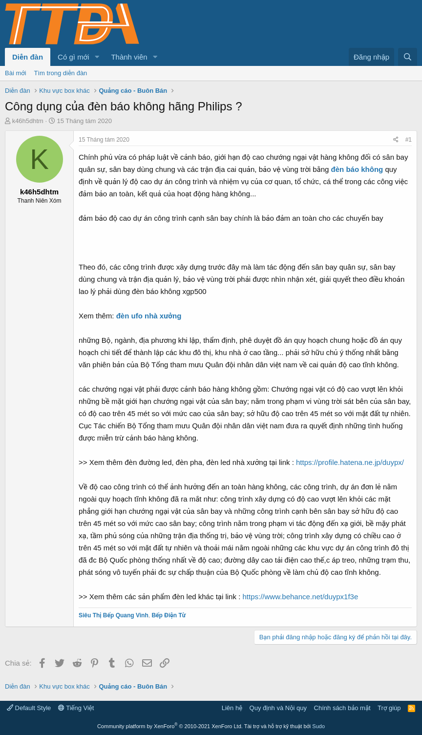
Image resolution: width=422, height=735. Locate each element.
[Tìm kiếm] (407, 57)
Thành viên (129, 57)
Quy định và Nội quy (278, 708)
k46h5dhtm (27, 121)
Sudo (318, 726)
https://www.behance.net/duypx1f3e (300, 596)
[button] (97, 57)
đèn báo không (357, 169)
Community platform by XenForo (170, 726)
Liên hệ (232, 708)
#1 (408, 139)
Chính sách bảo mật (342, 708)
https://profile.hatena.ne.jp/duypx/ (350, 462)
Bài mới (15, 73)
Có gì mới (73, 57)
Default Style (29, 708)
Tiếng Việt (76, 708)
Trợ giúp (389, 708)
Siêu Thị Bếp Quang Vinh (113, 615)
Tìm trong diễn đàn (60, 73)
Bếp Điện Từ (168, 615)
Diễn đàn (27, 57)
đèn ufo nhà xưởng (149, 316)
